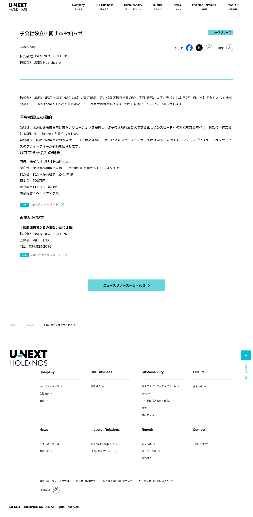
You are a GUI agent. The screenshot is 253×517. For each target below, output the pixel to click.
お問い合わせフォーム (46, 255)
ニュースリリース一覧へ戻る (124, 285)
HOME (14, 325)
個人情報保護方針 (86, 481)
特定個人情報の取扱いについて (156, 481)
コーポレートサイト (45, 205)
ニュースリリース (220, 32)
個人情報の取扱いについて (117, 481)
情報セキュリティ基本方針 (54, 481)
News (30, 325)
